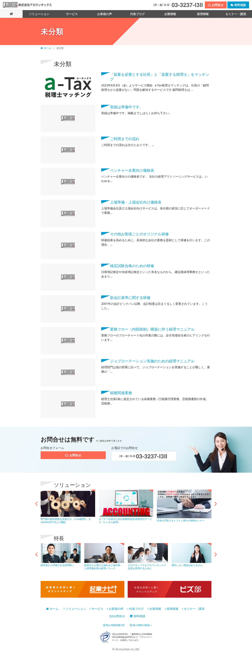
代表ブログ (135, 609)
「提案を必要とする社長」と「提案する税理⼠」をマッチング (159, 76)
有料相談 (137, 616)
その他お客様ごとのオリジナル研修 (139, 233)
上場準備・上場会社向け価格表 (135, 201)
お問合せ (117, 616)
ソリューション (75, 609)
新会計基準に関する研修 (130, 297)
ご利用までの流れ (124, 138)
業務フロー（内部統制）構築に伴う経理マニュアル (152, 329)
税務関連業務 (121, 392)
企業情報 (154, 609)
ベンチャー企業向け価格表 (132, 170)
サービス (96, 609)
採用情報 (171, 609)
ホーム (46, 47)
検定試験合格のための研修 (132, 265)
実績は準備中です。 (126, 106)
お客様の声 (115, 609)
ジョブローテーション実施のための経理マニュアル (152, 360)
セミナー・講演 (193, 609)
